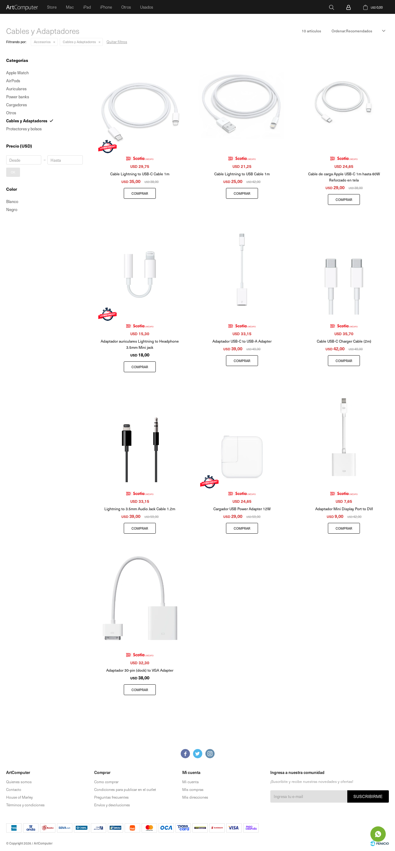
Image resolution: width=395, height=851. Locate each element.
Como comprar (106, 781)
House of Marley (19, 797)
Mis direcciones (195, 797)
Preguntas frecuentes (111, 797)
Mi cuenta (190, 781)
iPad (87, 7)
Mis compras (193, 789)
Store (52, 7)
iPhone (106, 7)
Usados (146, 7)
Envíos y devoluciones (112, 805)
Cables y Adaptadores (79, 41)
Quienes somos (19, 781)
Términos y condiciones (25, 805)
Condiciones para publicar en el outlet (125, 789)
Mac (70, 7)
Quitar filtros (117, 41)
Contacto (13, 789)
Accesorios (42, 41)
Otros (126, 7)
